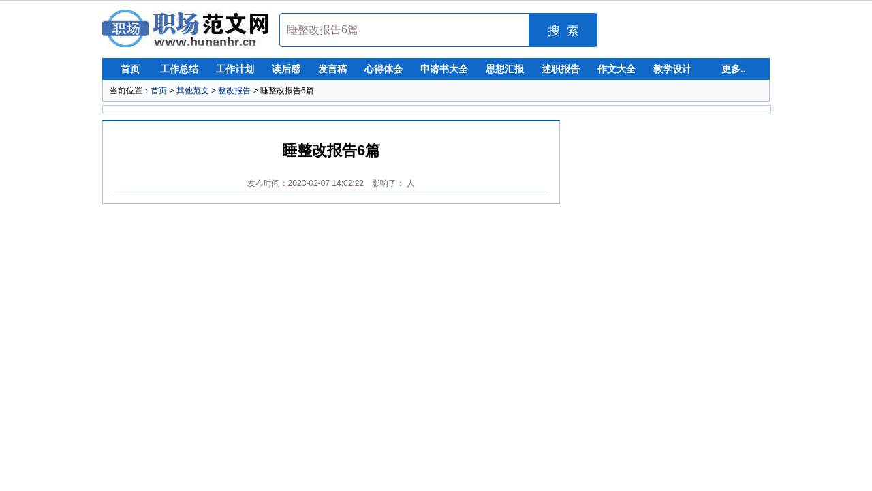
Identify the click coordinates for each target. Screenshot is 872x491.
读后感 (286, 68)
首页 (130, 68)
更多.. (733, 68)
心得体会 (383, 68)
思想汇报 (505, 68)
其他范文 (192, 90)
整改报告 (234, 90)
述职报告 (561, 68)
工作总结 (179, 68)
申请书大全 (444, 68)
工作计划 (235, 68)
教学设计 (672, 68)
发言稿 (332, 68)
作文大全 (616, 68)
